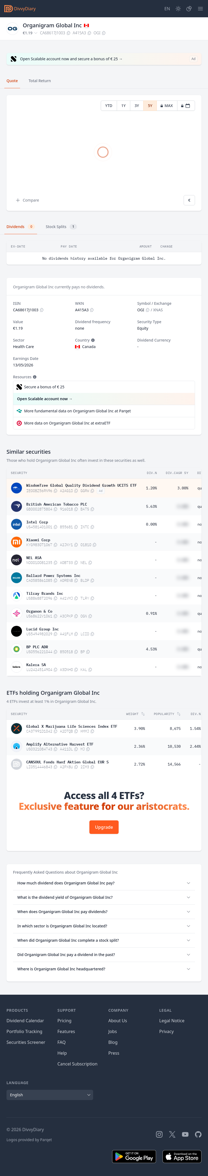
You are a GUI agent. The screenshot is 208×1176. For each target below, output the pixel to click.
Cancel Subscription (77, 1064)
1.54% (195, 728)
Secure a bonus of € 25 (44, 386)
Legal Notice (171, 1021)
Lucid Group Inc (42, 628)
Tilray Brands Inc (44, 593)
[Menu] (200, 8)
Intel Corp (37, 521)
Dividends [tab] (20, 226)
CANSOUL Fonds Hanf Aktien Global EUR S (67, 761)
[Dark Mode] (178, 9)
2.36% (139, 746)
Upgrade (104, 827)
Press (113, 1053)
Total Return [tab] (40, 80)
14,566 (174, 764)
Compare (27, 200)
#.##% (182, 506)
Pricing (64, 1021)
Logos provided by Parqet (29, 1139)
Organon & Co (39, 610)
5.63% (151, 506)
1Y (123, 105)
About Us (117, 1021)
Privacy (166, 1031)
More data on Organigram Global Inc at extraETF (67, 423)
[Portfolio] (189, 9)
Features (66, 1031)
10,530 (174, 746)
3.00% (182, 488)
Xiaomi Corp (38, 539)
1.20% (151, 488)
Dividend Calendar (25, 1021)
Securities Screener (25, 1042)
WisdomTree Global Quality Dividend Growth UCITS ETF (81, 484)
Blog (113, 1042)
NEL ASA (33, 557)
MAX (166, 105)
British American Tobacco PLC (56, 503)
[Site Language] (167, 8)
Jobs (112, 1031)
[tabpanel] (104, 153)
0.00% (151, 524)
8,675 (175, 728)
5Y (150, 105)
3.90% (139, 728)
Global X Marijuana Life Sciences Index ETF (71, 726)
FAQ (61, 1042)
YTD (108, 105)
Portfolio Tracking (24, 1031)
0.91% (151, 613)
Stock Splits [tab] (61, 226)
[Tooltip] (92, 340)
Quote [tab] (12, 80)
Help (62, 1053)
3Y (137, 105)
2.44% (195, 746)
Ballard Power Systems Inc (53, 575)
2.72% (139, 764)
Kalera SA (36, 664)
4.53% (151, 649)
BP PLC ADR (37, 646)
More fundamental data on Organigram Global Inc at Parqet (77, 410)
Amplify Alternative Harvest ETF (59, 743)
